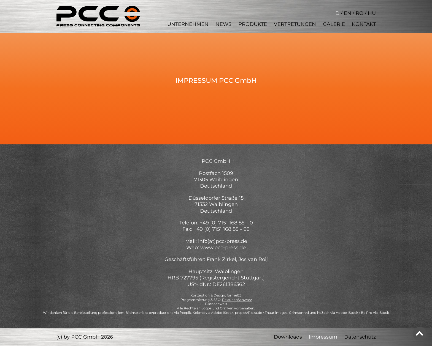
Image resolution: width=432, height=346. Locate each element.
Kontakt (364, 24)
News (223, 24)
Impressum (323, 337)
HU (372, 13)
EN (347, 13)
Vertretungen (295, 24)
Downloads (288, 337)
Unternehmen (188, 24)
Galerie (334, 24)
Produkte (252, 24)
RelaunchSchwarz (237, 300)
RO (359, 13)
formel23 (234, 295)
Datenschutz (360, 337)
